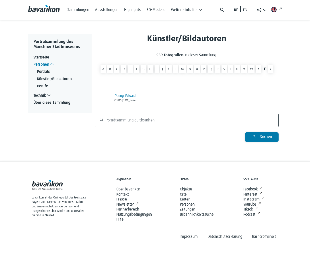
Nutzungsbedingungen (134, 215)
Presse (121, 199)
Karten (185, 199)
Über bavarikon (128, 189)
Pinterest (252, 194)
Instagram (253, 199)
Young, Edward (125, 96)
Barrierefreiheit (264, 237)
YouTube (252, 204)
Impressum (188, 237)
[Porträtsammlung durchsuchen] (187, 120)
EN (245, 10)
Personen (187, 204)
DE (236, 10)
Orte (183, 194)
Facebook (252, 189)
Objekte (186, 189)
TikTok (250, 209)
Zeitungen (187, 209)
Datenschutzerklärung (224, 237)
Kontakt (122, 194)
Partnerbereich (127, 209)
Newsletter (127, 204)
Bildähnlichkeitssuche (197, 215)
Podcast (251, 214)
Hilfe (119, 219)
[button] (188, 9)
